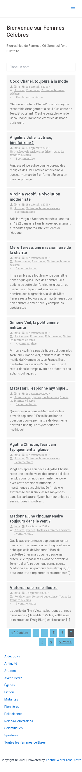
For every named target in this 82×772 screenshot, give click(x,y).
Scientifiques (13, 728)
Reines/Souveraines (45, 596)
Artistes (19, 90)
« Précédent (19, 633)
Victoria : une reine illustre (34, 587)
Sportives (11, 735)
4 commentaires (26, 343)
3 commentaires (26, 404)
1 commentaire (25, 158)
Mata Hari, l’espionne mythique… (39, 388)
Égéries (46, 151)
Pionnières (33, 90)
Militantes (11, 699)
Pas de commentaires (29, 97)
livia (17, 86)
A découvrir (21, 151)
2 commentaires (24, 211)
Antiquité (10, 664)
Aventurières (22, 261)
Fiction (9, 692)
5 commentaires (26, 603)
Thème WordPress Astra (63, 760)
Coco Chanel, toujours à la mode (39, 81)
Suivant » (65, 642)
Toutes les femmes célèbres (43, 208)
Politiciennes (53, 336)
